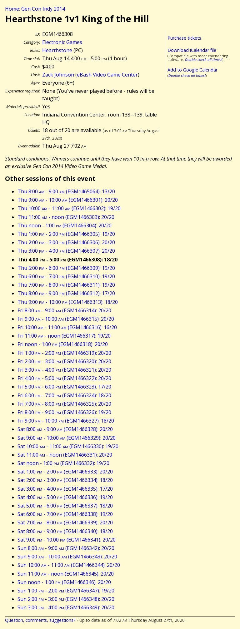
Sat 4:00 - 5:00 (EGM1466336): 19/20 (65, 497)
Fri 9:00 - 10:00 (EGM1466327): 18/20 (66, 420)
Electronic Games (62, 42)
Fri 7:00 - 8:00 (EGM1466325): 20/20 (64, 403)
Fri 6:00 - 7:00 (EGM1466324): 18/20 (64, 395)
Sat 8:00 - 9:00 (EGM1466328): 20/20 (65, 429)
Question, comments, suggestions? (40, 620)
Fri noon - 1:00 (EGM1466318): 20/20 (63, 344)
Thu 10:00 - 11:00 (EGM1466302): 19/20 (69, 208)
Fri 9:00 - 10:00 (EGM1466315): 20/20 (66, 318)
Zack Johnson (58, 74)
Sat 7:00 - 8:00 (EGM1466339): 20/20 (65, 522)
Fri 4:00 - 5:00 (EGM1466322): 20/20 (64, 378)
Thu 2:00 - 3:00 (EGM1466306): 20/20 (66, 242)
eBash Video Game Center (107, 74)
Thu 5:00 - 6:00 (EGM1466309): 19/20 (66, 268)
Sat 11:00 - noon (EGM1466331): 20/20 (65, 454)
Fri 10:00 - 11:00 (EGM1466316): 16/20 (67, 327)
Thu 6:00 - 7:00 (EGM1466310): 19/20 (66, 276)
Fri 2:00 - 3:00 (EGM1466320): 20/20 (64, 361)
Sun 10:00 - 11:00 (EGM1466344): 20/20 (69, 565)
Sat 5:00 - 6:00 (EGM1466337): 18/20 (65, 505)
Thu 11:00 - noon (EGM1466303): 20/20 (66, 217)
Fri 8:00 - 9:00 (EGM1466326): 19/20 (64, 412)
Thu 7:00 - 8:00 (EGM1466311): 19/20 (66, 284)
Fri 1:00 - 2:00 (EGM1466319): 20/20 (64, 352)
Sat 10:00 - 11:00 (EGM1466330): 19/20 (68, 446)
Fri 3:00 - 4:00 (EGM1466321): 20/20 (64, 369)
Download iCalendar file (192, 50)
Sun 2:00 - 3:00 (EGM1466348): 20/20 (66, 599)
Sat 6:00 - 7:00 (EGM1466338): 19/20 (65, 514)
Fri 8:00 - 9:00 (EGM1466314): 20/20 (64, 310)
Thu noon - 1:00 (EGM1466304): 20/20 (65, 225)
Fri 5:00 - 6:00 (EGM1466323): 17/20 (64, 386)
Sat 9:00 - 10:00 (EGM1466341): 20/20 (67, 539)
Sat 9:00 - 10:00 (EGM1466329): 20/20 (67, 437)
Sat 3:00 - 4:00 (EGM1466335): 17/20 (65, 488)
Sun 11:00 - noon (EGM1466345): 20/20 (66, 573)
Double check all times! (203, 59)
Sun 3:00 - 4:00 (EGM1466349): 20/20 (66, 607)
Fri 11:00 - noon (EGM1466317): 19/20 (64, 335)
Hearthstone (57, 50)
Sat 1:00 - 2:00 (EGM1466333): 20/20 (65, 471)
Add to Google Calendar (193, 70)
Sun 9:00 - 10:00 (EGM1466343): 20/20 (67, 556)
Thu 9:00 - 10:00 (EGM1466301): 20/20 (68, 199)
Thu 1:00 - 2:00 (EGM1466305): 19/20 (66, 233)
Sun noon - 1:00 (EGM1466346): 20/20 (64, 582)
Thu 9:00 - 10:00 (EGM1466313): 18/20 (68, 302)
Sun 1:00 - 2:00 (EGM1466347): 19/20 (66, 590)
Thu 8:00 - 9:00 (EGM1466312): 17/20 (66, 293)
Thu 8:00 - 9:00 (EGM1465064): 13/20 (66, 191)
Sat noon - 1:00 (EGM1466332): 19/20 (63, 463)
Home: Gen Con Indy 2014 (35, 8)
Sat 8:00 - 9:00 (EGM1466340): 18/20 (65, 531)
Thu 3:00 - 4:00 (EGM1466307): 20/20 (66, 250)
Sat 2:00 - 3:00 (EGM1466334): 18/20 (65, 480)
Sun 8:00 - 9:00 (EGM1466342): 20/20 (66, 548)
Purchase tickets (184, 38)
